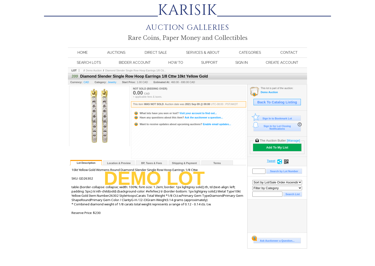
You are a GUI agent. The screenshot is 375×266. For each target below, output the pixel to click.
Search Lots (89, 62)
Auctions (116, 52)
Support (209, 62)
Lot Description (86, 162)
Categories (250, 52)
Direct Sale (156, 52)
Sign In (241, 62)
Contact (289, 52)
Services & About (203, 52)
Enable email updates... (182, 124)
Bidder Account (135, 62)
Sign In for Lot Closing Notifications (272, 126)
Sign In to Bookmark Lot (273, 118)
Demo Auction (94, 70)
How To (175, 62)
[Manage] (293, 140)
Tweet (271, 161)
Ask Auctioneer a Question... (274, 240)
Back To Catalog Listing (277, 102)
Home (82, 52)
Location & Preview (119, 163)
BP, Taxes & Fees (151, 163)
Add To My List (277, 147)
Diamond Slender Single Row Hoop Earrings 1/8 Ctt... (135, 70)
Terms (217, 163)
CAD (86, 82)
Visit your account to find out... (175, 113)
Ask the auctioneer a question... (178, 117)
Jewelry (112, 82)
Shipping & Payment (184, 163)
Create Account (282, 62)
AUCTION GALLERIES (187, 24)
